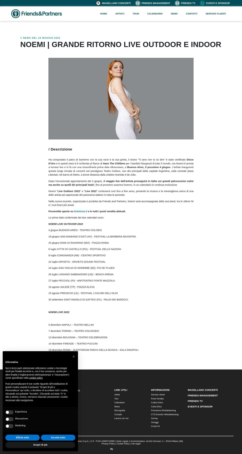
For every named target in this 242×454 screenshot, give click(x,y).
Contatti (191, 13)
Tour (136, 13)
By (121, 449)
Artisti (119, 13)
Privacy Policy (108, 443)
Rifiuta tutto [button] (22, 437)
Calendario (155, 13)
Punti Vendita (157, 398)
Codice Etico (157, 402)
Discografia (119, 410)
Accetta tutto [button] (58, 437)
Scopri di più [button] (40, 444)
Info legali (135, 443)
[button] (73, 356)
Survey (154, 418)
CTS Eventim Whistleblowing (165, 414)
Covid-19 (155, 426)
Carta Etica (156, 406)
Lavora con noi (121, 418)
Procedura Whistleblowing (163, 410)
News (174, 13)
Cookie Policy (123, 443)
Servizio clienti (216, 13)
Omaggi (155, 422)
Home (103, 13)
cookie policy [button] (36, 378)
